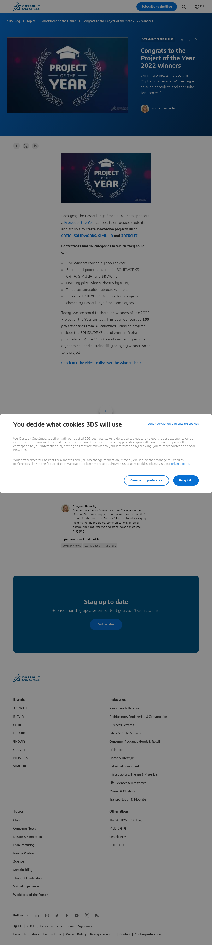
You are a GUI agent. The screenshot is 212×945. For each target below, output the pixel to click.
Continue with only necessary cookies (172, 424)
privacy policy (180, 463)
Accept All (186, 480)
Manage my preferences (144, 480)
